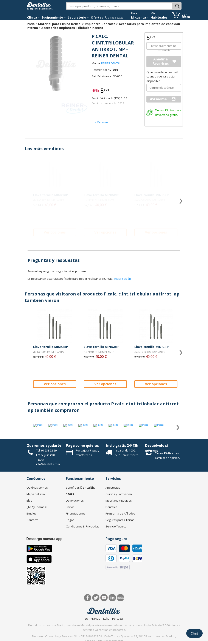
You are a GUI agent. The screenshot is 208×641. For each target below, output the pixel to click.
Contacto (32, 520)
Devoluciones (75, 500)
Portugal (117, 618)
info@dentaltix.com (48, 464)
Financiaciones (75, 513)
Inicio (30, 24)
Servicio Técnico (116, 526)
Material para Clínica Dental (59, 24)
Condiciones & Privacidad (82, 526)
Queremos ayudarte (43, 445)
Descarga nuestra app (44, 539)
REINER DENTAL (111, 63)
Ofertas (97, 17)
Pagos (70, 520)
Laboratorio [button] (78, 17)
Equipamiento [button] (54, 17)
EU (86, 618)
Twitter (96, 598)
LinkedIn (112, 598)
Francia (95, 618)
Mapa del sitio (35, 494)
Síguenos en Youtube (104, 598)
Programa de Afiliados (120, 513)
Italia (106, 618)
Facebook (88, 598)
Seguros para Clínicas (120, 520)
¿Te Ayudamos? (36, 507)
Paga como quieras (82, 445)
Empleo (31, 513)
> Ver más (101, 122)
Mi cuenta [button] (140, 17)
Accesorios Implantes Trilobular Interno (72, 28)
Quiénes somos (37, 487)
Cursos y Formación (119, 494)
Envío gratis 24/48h (122, 445)
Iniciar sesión (122, 279)
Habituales (159, 17)
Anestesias (113, 487)
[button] (33, 17)
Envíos (70, 507)
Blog (29, 500)
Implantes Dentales (100, 24)
